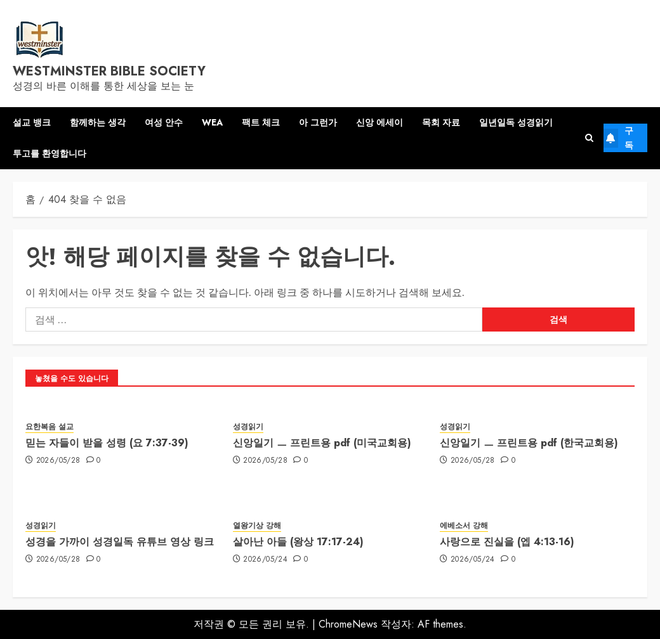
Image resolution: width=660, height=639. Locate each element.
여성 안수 (164, 122)
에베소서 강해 (464, 525)
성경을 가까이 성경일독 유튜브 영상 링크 (119, 541)
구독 (618, 137)
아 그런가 (318, 122)
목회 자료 (441, 122)
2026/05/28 (58, 461)
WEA (212, 122)
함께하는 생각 (98, 122)
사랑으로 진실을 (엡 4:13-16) (507, 541)
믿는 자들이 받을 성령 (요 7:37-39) (106, 443)
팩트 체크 (261, 122)
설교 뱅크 (32, 122)
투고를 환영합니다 (49, 153)
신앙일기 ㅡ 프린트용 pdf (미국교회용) (322, 443)
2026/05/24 (265, 560)
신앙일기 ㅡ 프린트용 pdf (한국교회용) (529, 443)
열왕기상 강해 (257, 525)
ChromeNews (348, 624)
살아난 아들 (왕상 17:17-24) (298, 541)
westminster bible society (109, 71)
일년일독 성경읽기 (516, 122)
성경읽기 (248, 427)
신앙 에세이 (379, 122)
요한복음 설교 (49, 427)
